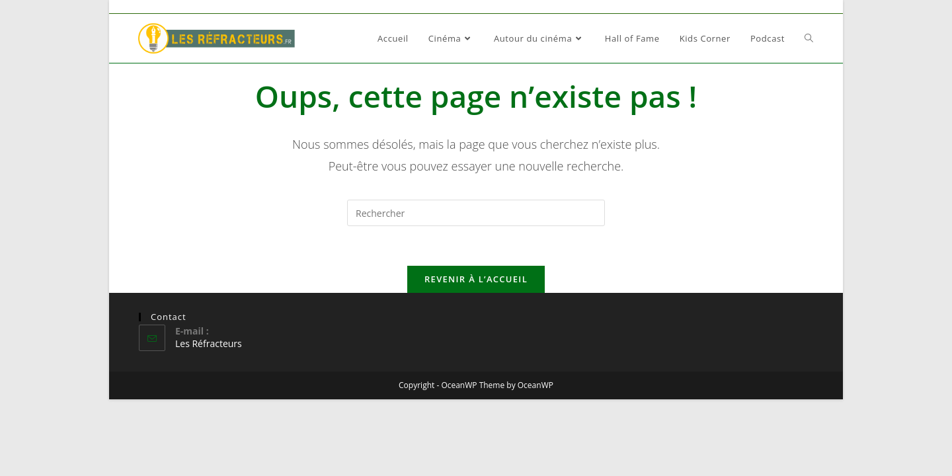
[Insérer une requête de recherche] (476, 213)
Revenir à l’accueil (476, 279)
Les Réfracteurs (208, 343)
